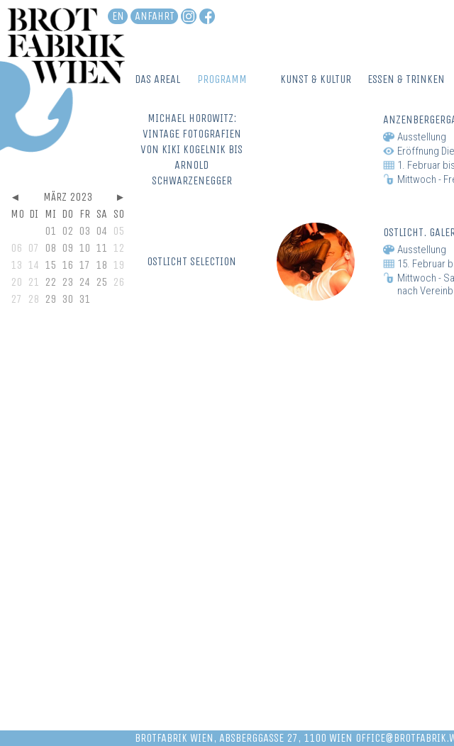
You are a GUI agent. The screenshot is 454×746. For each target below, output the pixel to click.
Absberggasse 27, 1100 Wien (286, 738)
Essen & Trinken (406, 79)
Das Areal (157, 79)
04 (101, 231)
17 (84, 265)
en (118, 16)
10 (84, 248)
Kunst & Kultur (315, 79)
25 (101, 282)
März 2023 (67, 197)
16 (67, 265)
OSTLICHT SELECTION (191, 261)
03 (84, 231)
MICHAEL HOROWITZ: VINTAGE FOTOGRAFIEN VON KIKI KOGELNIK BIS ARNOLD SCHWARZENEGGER (191, 149)
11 (101, 248)
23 (67, 282)
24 (84, 282)
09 (67, 248)
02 (67, 231)
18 (101, 265)
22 (50, 282)
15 (50, 265)
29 (50, 299)
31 (84, 299)
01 (50, 231)
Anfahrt (155, 16)
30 (67, 299)
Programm (222, 79)
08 (50, 248)
